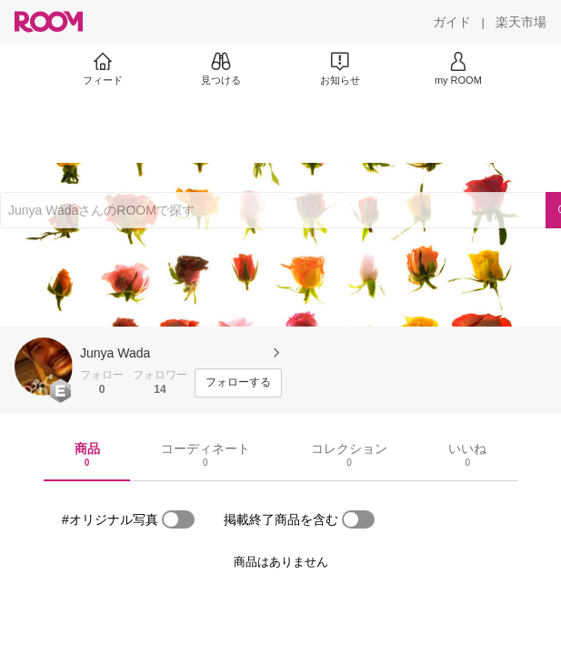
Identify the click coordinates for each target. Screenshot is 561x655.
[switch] (178, 519)
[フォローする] (238, 383)
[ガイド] (452, 22)
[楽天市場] (521, 22)
